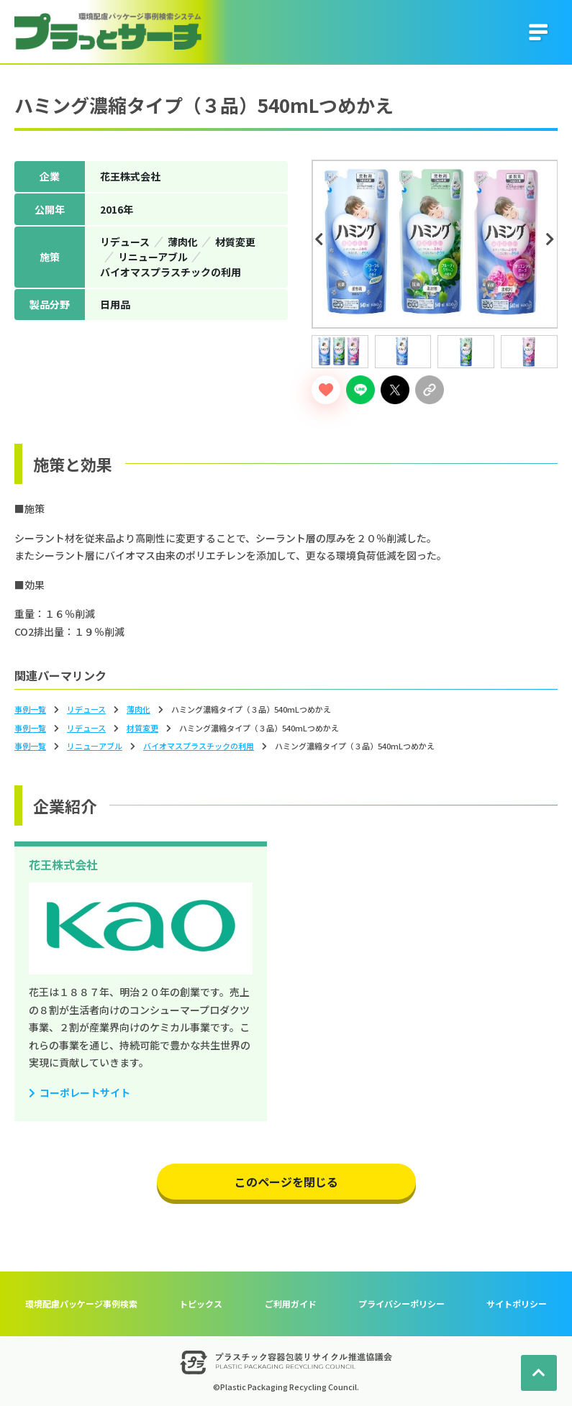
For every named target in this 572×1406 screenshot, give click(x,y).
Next (552, 239)
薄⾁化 (138, 709)
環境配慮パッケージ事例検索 (81, 1303)
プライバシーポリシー (401, 1303)
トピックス (200, 1303)
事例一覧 (30, 709)
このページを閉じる (286, 1181)
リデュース (86, 709)
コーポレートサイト (85, 1092)
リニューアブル (94, 746)
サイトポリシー (516, 1303)
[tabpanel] (435, 244)
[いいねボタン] (326, 389)
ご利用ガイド (291, 1303)
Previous (321, 239)
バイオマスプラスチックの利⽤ (198, 746)
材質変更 (142, 728)
